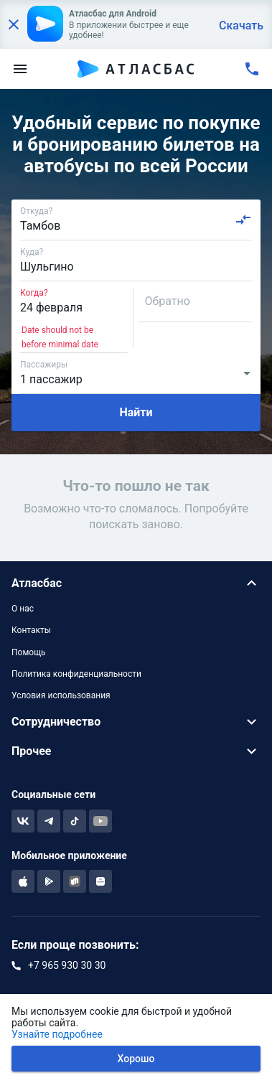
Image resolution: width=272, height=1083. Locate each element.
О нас (22, 609)
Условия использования (61, 695)
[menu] (20, 69)
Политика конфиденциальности (76, 674)
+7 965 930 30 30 (66, 965)
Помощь (28, 652)
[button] (136, 583)
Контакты (31, 630)
